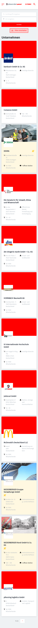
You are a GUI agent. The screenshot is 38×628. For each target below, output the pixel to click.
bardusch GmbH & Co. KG (14, 67)
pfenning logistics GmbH (14, 597)
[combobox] (19, 14)
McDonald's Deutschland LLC (16, 442)
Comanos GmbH (10, 110)
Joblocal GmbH (10, 396)
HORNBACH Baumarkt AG (14, 298)
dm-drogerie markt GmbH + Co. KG (18, 252)
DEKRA (6, 151)
